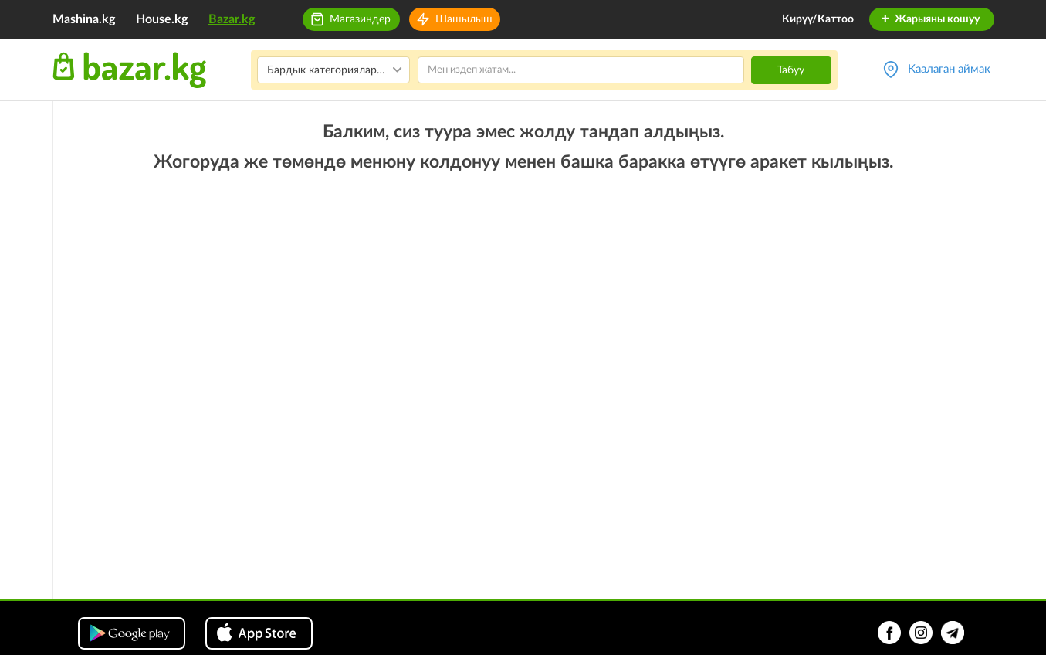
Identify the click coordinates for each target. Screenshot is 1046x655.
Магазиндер (360, 19)
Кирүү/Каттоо (818, 19)
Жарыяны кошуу (930, 19)
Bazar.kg (231, 19)
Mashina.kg (83, 19)
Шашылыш (464, 19)
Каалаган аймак (949, 69)
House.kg (162, 19)
